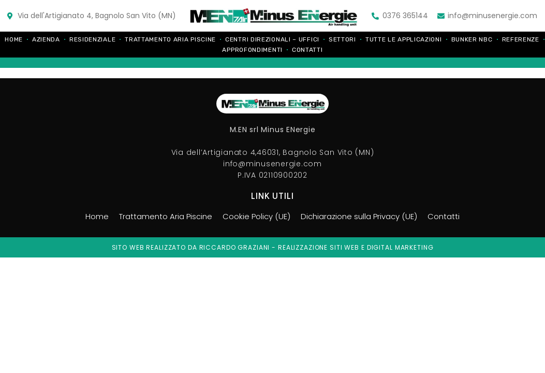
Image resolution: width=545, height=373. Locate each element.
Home (14, 39)
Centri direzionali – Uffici (272, 39)
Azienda (46, 39)
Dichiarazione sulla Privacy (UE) (363, 216)
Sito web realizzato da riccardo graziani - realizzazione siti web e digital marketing (273, 247)
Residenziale (92, 39)
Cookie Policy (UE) (254, 216)
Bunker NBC (472, 39)
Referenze (520, 39)
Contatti (307, 49)
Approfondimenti (252, 49)
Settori (342, 39)
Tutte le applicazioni (403, 39)
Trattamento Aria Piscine (170, 39)
